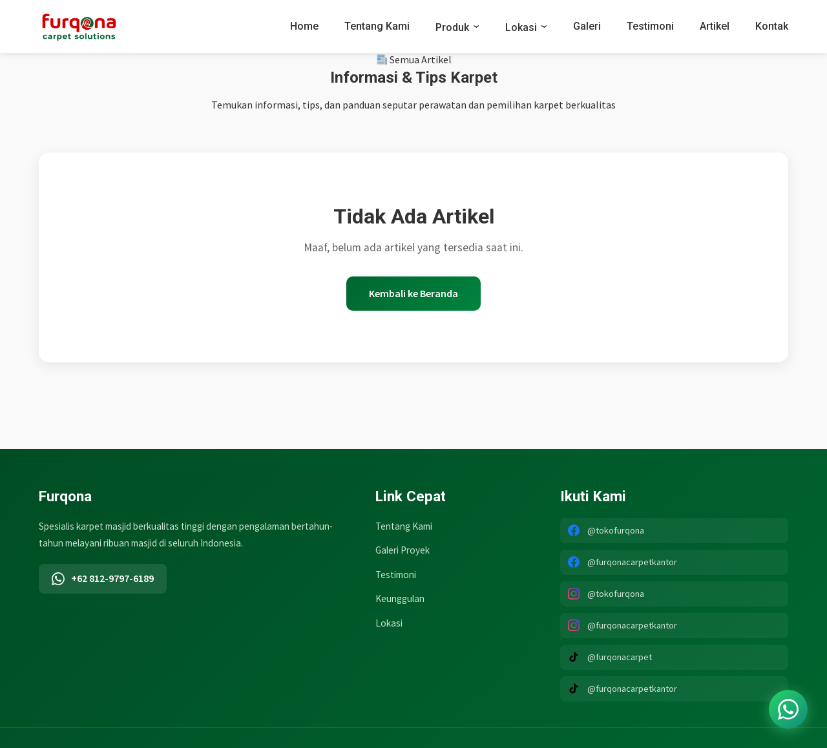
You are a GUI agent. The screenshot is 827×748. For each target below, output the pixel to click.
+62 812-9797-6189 (103, 578)
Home (304, 26)
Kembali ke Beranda (413, 293)
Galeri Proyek (402, 550)
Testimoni (650, 26)
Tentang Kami (377, 26)
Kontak (771, 26)
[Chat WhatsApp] (788, 709)
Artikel (714, 26)
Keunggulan (399, 598)
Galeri (587, 26)
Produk (452, 27)
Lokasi (521, 27)
